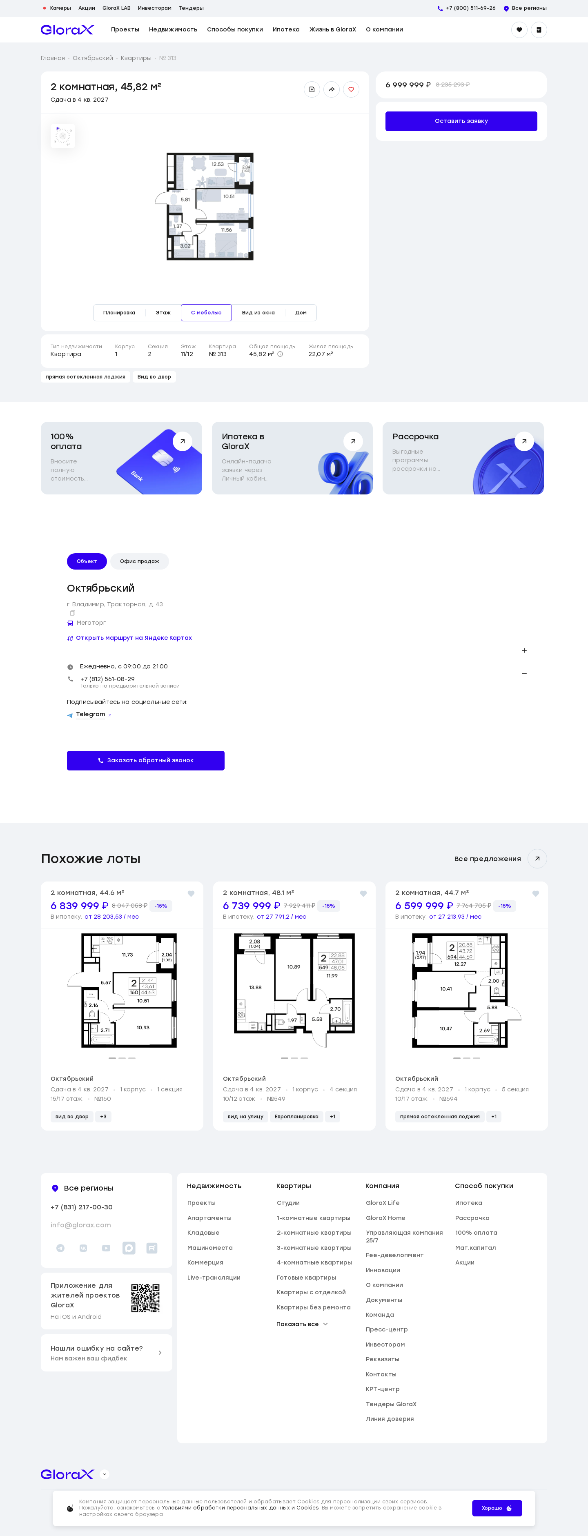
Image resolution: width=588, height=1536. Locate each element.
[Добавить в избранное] (351, 89)
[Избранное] (519, 30)
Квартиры (136, 58)
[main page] (68, 30)
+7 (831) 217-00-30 (82, 1207)
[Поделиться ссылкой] (331, 89)
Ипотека (286, 30)
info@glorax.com (81, 1225)
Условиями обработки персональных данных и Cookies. (242, 1508)
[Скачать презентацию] (312, 89)
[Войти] (539, 30)
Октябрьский (93, 58)
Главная (53, 58)
